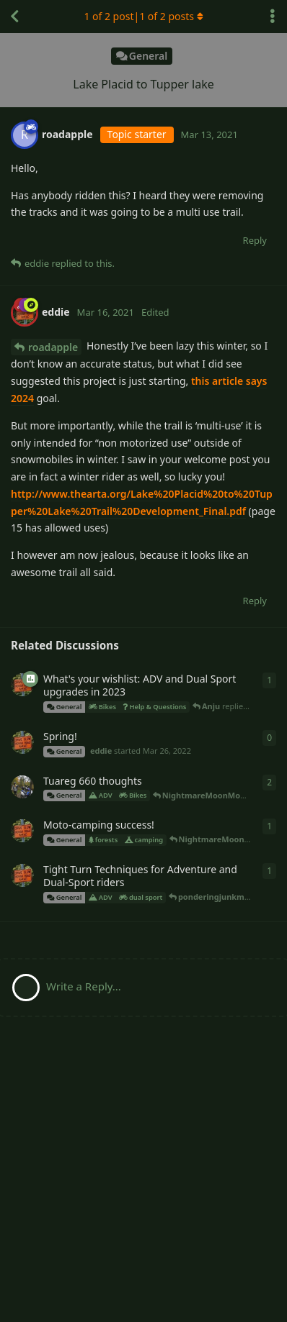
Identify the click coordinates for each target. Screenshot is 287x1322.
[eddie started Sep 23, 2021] (22, 830)
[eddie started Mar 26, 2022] (22, 742)
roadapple (53, 347)
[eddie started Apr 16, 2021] (22, 875)
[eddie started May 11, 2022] (22, 684)
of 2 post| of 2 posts (143, 16)
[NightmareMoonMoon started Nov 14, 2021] (22, 786)
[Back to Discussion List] (14, 16)
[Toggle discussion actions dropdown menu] (272, 16)
